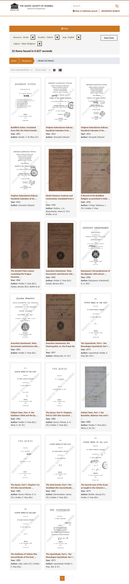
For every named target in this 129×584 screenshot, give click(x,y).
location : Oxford (45, 37)
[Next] (71, 559)
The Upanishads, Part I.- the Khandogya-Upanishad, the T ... (79, 324)
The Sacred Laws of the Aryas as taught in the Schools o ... (79, 461)
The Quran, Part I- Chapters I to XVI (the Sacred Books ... (21, 461)
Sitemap (87, 579)
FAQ (63, 579)
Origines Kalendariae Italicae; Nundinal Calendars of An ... (20, 188)
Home (13, 61)
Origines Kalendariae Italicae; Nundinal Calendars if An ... (49, 120)
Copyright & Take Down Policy (89, 574)
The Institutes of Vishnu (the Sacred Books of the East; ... (22, 529)
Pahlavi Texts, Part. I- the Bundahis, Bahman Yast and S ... (80, 393)
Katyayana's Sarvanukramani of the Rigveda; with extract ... (79, 256)
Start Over (109, 37)
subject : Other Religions (24, 43)
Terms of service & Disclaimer (39, 574)
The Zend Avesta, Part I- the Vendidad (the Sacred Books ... (51, 461)
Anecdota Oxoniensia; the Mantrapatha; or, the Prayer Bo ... (50, 324)
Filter (64, 28)
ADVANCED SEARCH (110, 11)
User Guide (74, 579)
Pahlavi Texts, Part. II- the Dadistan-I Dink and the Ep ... (22, 393)
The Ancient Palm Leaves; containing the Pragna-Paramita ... (21, 256)
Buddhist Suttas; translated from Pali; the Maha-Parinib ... (22, 120)
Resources (26, 61)
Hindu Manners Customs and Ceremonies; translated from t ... (51, 188)
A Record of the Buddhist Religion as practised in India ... (78, 188)
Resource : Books (21, 37)
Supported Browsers (48, 579)
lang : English (68, 37)
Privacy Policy (64, 574)
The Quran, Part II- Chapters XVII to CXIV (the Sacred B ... (50, 393)
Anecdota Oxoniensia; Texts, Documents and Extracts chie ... (50, 256)
